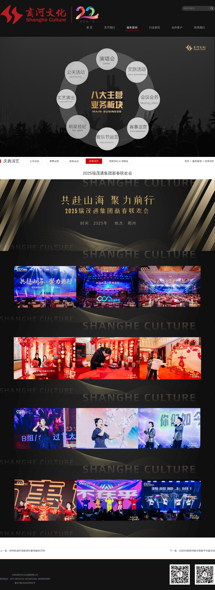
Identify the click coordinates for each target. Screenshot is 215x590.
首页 (187, 161)
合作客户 (177, 27)
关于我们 (109, 27)
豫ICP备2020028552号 (25, 583)
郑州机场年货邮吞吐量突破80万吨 (27, 550)
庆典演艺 (94, 161)
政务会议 (74, 161)
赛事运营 (54, 161)
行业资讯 (154, 27)
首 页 (89, 27)
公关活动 (34, 161)
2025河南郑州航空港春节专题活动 (197, 550)
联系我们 (199, 27)
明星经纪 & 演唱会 (118, 161)
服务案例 (132, 27)
